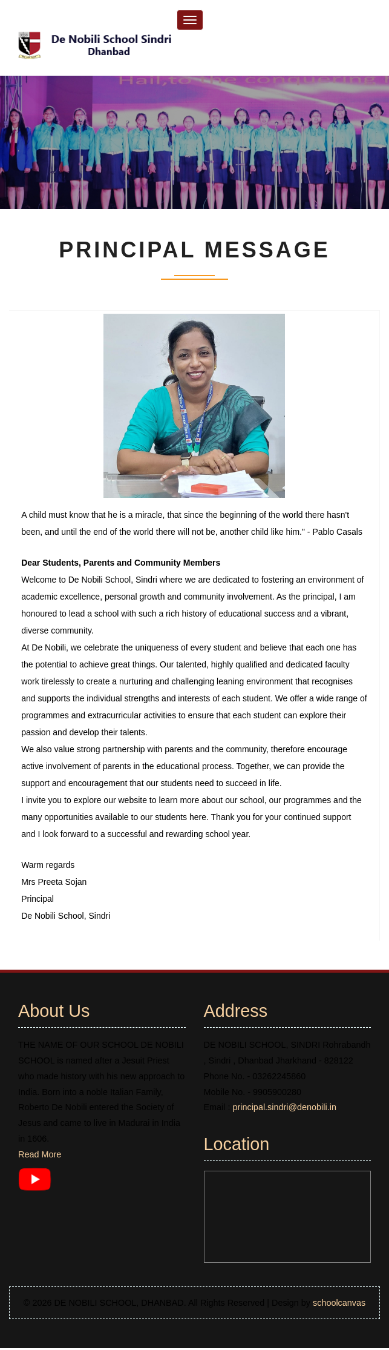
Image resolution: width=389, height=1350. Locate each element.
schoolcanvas (339, 1304)
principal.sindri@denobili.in (284, 1109)
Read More (39, 1156)
